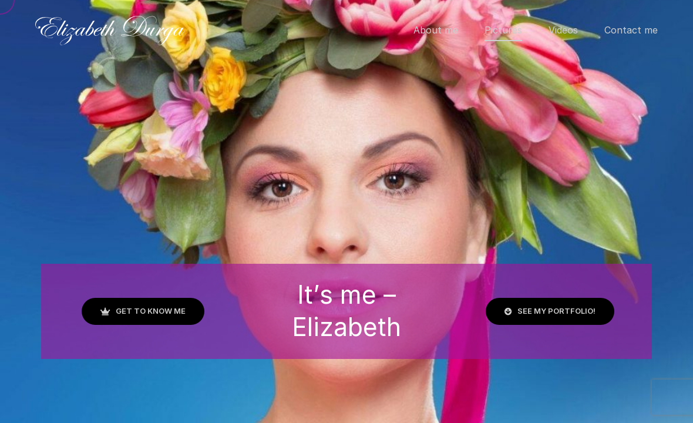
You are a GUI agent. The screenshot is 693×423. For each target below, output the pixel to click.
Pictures (503, 30)
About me (435, 30)
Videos (563, 30)
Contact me (631, 30)
